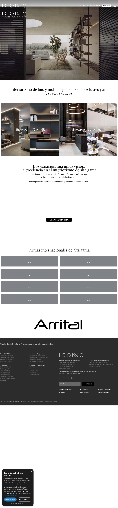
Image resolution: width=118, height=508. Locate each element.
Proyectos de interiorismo (37, 356)
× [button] (31, 471)
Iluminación (3, 380)
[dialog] (18, 487)
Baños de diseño (5, 374)
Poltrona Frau (34, 371)
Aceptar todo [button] (10, 499)
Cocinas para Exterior (6, 369)
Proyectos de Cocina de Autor (39, 357)
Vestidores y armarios (6, 376)
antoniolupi (33, 373)
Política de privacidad (37, 401)
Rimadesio (33, 369)
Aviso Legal (26, 401)
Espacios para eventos (36, 361)
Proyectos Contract (35, 359)
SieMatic (32, 367)
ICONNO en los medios (7, 359)
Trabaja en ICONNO (6, 361)
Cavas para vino (5, 373)
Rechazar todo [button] (24, 499)
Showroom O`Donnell (6, 356)
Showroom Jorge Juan (7, 357)
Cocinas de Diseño (5, 367)
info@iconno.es (95, 6)
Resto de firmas (34, 374)
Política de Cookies (51, 401)
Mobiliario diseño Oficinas (7, 378)
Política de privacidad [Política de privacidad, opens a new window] (10, 495)
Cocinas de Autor (5, 371)
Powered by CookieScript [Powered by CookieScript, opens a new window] (18, 503)
